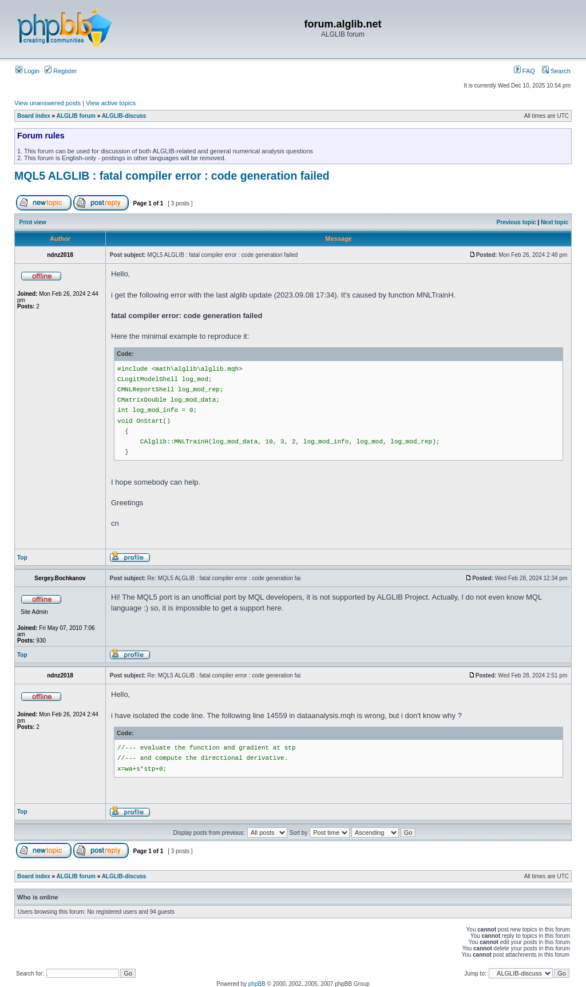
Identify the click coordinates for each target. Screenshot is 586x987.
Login (27, 71)
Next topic (554, 222)
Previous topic (516, 222)
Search (556, 71)
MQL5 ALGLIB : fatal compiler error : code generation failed (172, 175)
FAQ (524, 71)
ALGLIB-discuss (124, 116)
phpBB (257, 984)
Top (22, 557)
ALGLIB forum (76, 116)
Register (61, 71)
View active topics (111, 103)
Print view (32, 222)
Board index (33, 116)
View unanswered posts (47, 103)
